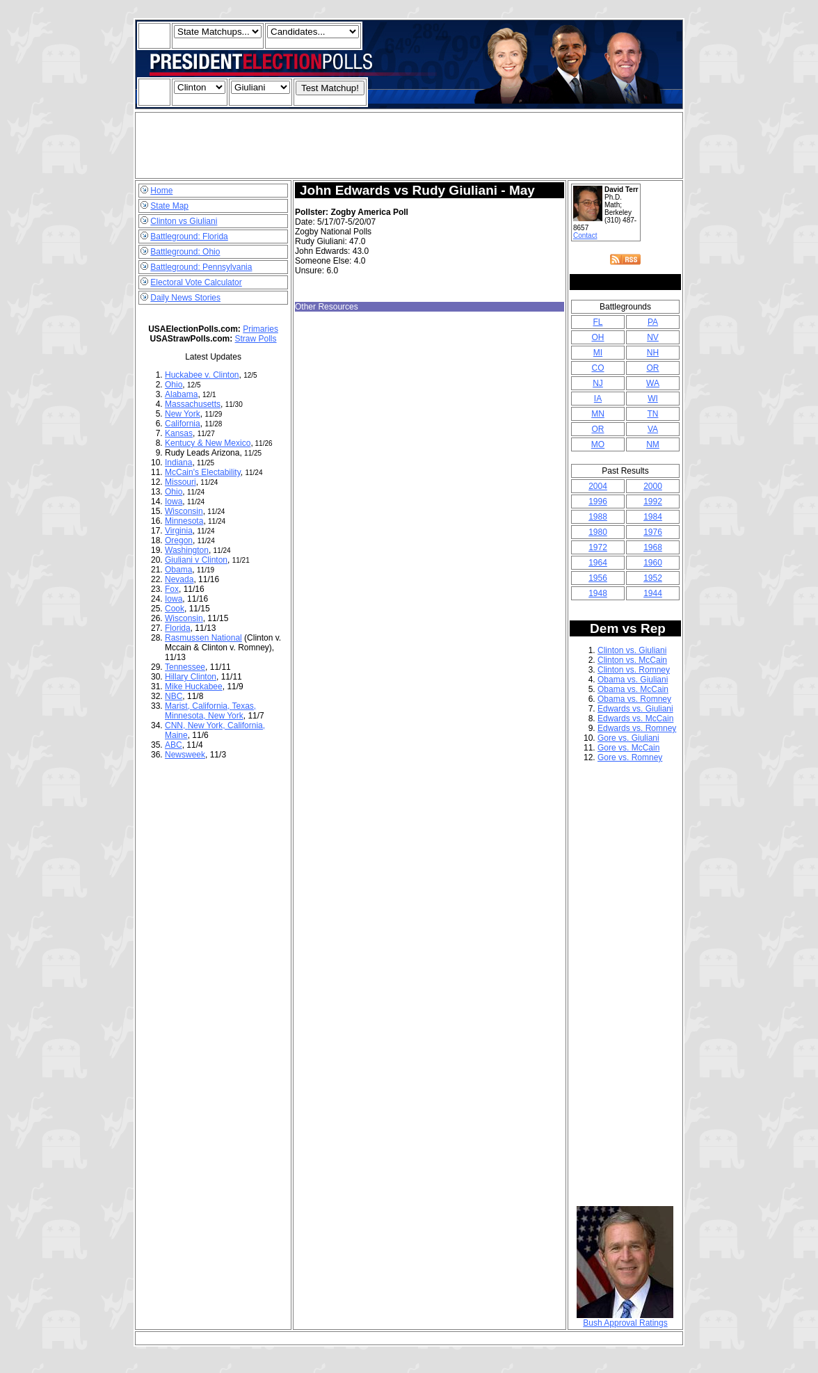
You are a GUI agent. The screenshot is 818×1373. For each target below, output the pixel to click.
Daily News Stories (185, 298)
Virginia (179, 531)
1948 (597, 593)
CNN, (176, 725)
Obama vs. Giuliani (633, 679)
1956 (597, 578)
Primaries (260, 329)
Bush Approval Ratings (625, 1319)
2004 (597, 486)
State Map (169, 206)
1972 (597, 547)
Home (161, 190)
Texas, (244, 706)
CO (597, 368)
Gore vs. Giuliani (628, 738)
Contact (585, 235)
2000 (652, 486)
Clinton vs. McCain (632, 660)
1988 (597, 517)
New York (182, 414)
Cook (174, 608)
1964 (597, 563)
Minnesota (184, 521)
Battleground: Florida (188, 236)
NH (653, 353)
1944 (652, 593)
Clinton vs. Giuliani (632, 650)
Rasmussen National (203, 638)
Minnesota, (186, 716)
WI (653, 398)
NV (653, 337)
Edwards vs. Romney (637, 728)
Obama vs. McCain (633, 689)
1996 (597, 501)
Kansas (179, 433)
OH (597, 337)
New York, (207, 725)
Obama (178, 570)
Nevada (179, 579)
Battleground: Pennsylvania (201, 267)
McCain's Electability (203, 472)
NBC (173, 696)
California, (212, 706)
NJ (598, 383)
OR (652, 368)
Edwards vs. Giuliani (635, 709)
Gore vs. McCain (628, 748)
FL (597, 322)
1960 (652, 563)
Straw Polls (256, 339)
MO (597, 444)
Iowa (173, 501)
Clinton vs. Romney (634, 670)
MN (597, 414)
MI (597, 353)
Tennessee (185, 667)
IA (598, 398)
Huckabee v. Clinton (202, 375)
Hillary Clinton (190, 677)
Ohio (173, 385)
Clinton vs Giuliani (183, 221)
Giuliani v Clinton (196, 560)
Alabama (181, 394)
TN (652, 414)
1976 (652, 532)
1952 (652, 578)
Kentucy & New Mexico (207, 443)
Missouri (180, 482)
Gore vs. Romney (630, 757)
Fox (172, 589)
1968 (652, 547)
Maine (176, 735)
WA (652, 383)
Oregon (179, 540)
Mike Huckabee (194, 686)
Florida (178, 628)
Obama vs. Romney (634, 699)
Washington (187, 550)
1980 (597, 532)
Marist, (178, 706)
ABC (173, 745)
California (182, 423)
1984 (652, 517)
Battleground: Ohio (185, 252)
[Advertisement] (409, 145)
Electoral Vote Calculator (195, 282)
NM (652, 444)
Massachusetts (192, 404)
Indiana (178, 462)
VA (653, 429)
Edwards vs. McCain (635, 718)
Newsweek (185, 755)
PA (653, 322)
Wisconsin (184, 511)
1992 (652, 501)
